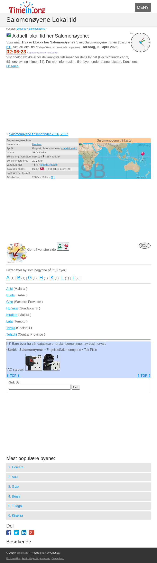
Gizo (9, 302)
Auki (9, 288)
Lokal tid (21, 28)
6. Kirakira (15, 515)
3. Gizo (13, 486)
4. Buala (14, 496)
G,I (52, 177)
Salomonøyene (37, 28)
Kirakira (11, 315)
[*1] (8, 47)
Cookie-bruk (58, 558)
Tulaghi (11, 334)
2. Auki (13, 477)
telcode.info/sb (48, 164)
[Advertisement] (78, 101)
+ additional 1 (69, 148)
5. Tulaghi (15, 506)
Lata (9, 321)
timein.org (22, 552)
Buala (10, 295)
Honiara (37, 144)
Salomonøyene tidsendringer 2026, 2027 (38, 134)
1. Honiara (16, 467)
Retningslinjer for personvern (35, 558)
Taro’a (10, 328)
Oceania (12, 66)
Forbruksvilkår (13, 558)
